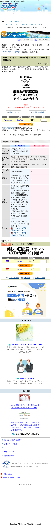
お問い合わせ (7, 474)
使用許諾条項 (38, 278)
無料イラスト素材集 (27, 379)
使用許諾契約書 (38, 112)
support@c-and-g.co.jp (11, 52)
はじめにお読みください (13, 440)
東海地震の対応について (11, 477)
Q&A (5, 448)
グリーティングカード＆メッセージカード (26, 344)
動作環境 (25, 278)
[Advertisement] (25, 16)
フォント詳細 (12, 278)
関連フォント (14, 112)
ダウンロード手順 (10, 444)
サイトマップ (9, 452)
